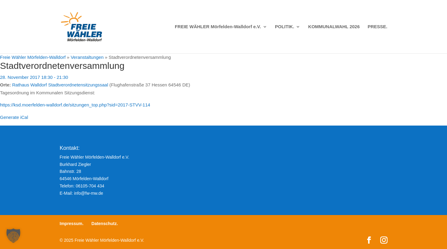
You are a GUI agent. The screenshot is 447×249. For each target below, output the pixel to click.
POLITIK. (284, 27)
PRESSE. (377, 27)
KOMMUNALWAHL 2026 (334, 27)
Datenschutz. (104, 223)
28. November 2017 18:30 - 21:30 (34, 77)
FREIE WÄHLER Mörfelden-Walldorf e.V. (218, 27)
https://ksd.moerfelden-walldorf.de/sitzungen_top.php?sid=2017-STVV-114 (75, 104)
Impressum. (72, 223)
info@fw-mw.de (88, 193)
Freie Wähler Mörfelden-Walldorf (33, 57)
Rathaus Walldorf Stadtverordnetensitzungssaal (60, 84)
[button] (13, 235)
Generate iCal (14, 117)
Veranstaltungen (87, 57)
